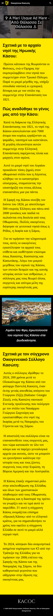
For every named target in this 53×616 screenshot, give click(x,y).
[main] (26, 22)
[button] (2, 3)
